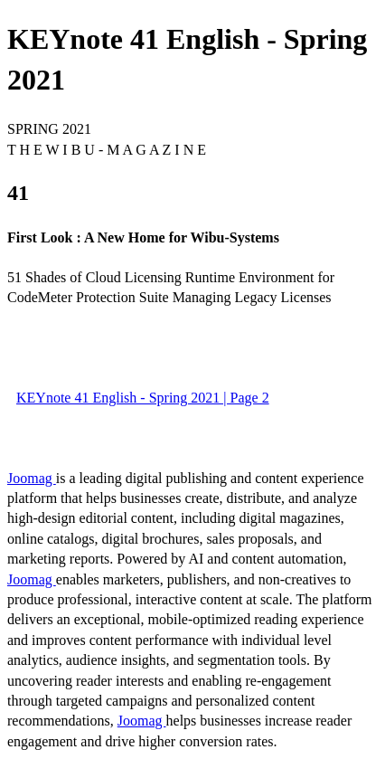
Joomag (31, 478)
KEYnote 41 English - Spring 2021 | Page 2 (142, 397)
